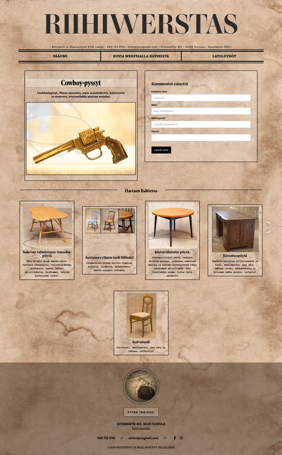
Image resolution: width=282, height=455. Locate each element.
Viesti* (155, 131)
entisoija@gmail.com (143, 438)
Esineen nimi (159, 91)
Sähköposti (158, 118)
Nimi (154, 104)
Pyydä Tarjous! (141, 412)
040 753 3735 (106, 438)
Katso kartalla (141, 428)
